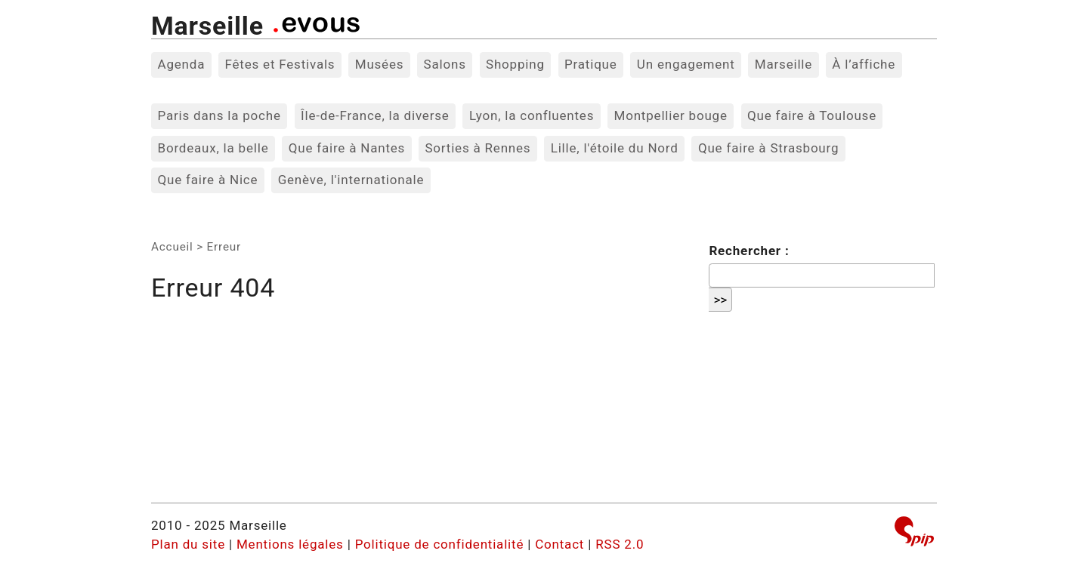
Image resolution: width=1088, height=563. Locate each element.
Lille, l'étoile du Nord (614, 147)
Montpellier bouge (671, 115)
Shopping (515, 64)
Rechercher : (749, 250)
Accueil (172, 247)
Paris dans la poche (219, 115)
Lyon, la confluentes (531, 115)
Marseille (207, 26)
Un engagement (686, 64)
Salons (445, 64)
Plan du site (188, 544)
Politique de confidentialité (439, 544)
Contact (559, 544)
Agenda (182, 64)
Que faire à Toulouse (811, 115)
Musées (379, 64)
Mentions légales (290, 544)
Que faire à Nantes (347, 147)
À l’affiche (863, 64)
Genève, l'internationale (351, 179)
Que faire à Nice (208, 179)
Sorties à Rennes (477, 147)
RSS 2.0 (619, 544)
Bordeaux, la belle (213, 147)
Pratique (590, 64)
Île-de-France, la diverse (375, 115)
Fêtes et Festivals (279, 64)
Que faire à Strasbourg (768, 147)
